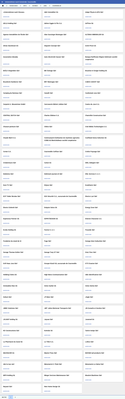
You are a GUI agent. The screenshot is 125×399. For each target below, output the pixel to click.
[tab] (3, 6)
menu (2, 2)
